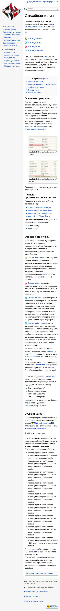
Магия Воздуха (46, 210)
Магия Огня (47, 213)
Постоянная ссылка (12, 63)
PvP (26, 552)
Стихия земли (34, 258)
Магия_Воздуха (35, 50)
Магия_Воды (34, 42)
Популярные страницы (12, 32)
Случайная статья (10, 46)
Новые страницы (9, 29)
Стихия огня (33, 283)
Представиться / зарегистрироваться (43, 2)
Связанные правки (11, 55)
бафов (27, 403)
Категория (30, 573)
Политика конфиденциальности (36, 591)
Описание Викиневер (32, 596)
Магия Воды (45, 207)
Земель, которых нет (33, 27)
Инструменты (9, 50)
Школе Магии (30, 129)
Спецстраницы (10, 58)
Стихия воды (33, 323)
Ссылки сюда (9, 52)
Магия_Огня (34, 46)
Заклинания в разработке (35, 428)
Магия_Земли (35, 38)
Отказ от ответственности (33, 601)
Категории (7, 37)
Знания (35, 357)
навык (27, 116)
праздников (49, 376)
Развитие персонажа (44, 573)
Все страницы (8, 27)
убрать (46, 78)
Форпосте (42, 129)
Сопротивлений (41, 365)
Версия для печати (11, 61)
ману (45, 274)
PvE (31, 552)
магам (51, 24)
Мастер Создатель (42, 423)
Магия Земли (33, 207)
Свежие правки (9, 43)
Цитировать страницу (12, 66)
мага (46, 57)
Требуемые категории (11, 40)
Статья (26, 9)
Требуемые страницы (11, 35)
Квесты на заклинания (34, 126)
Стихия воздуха (34, 298)
